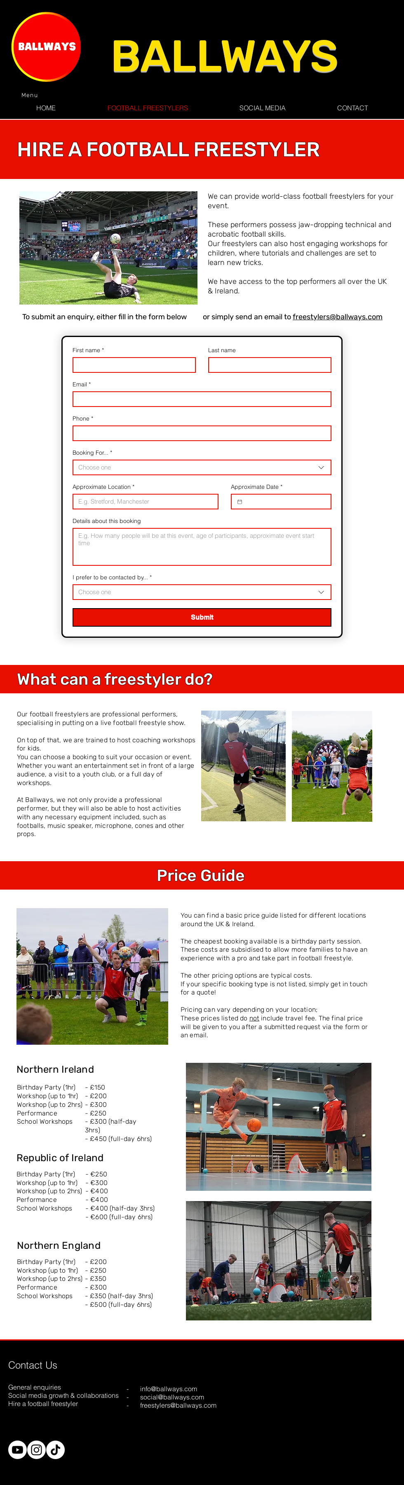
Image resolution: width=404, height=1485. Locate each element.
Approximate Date (256, 486)
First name (88, 350)
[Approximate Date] (240, 502)
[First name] (131, 365)
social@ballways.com (172, 1397)
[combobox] (202, 467)
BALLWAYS (224, 56)
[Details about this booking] (202, 547)
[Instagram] (36, 1450)
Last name (222, 350)
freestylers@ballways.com (338, 316)
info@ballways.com (168, 1389)
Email (82, 384)
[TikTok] (55, 1450)
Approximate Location (103, 486)
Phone (83, 418)
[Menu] (30, 95)
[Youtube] (17, 1450)
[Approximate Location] (143, 502)
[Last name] (267, 365)
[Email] (199, 399)
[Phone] (199, 433)
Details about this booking (107, 521)
